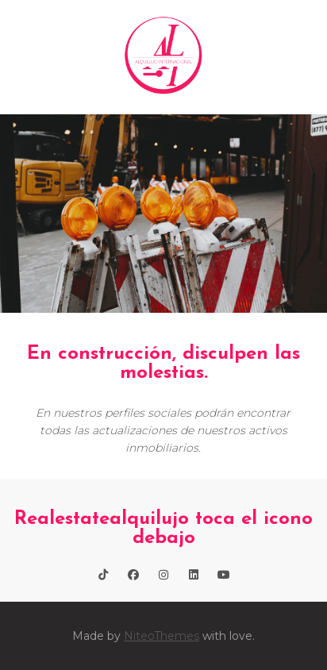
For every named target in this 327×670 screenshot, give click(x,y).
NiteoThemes (161, 636)
